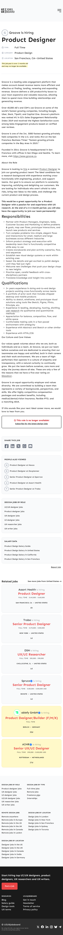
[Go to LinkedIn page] (46, 926)
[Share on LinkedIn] (12, 446)
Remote (24, 694)
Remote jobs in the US (12, 823)
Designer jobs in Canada (13, 851)
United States (45, 58)
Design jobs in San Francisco (41, 823)
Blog (4, 900)
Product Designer (48, 169)
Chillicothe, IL (24, 664)
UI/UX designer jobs (13, 507)
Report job (56, 567)
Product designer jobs (14, 511)
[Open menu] (59, 10)
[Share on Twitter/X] (18, 446)
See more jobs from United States (43, 581)
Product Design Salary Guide (17, 546)
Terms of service (31, 906)
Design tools (8, 906)
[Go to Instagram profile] (51, 927)
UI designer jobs (11, 520)
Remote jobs (32, 792)
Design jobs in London (38, 817)
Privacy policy (30, 909)
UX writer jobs (10, 529)
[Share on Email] (30, 446)
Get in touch (29, 900)
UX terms (6, 909)
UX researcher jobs (13, 524)
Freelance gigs (33, 795)
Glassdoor (7, 376)
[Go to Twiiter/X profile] (38, 927)
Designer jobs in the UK (12, 848)
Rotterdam (24, 757)
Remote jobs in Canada (12, 829)
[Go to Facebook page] (42, 926)
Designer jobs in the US (12, 844)
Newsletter (28, 903)
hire (25, 169)
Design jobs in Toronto (38, 829)
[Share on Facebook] (6, 446)
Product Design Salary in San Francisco (22, 559)
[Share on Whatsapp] (24, 446)
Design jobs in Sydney (38, 826)
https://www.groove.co (24, 156)
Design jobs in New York (39, 820)
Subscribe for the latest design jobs (31, 424)
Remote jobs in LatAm (12, 833)
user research (12, 310)
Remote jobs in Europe (12, 820)
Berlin (26, 727)
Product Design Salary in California (20, 555)
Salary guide (8, 903)
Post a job (9, 886)
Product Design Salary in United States (22, 550)
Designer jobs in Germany (13, 857)
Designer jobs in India (12, 854)
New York (23, 633)
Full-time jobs (33, 789)
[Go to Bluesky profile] (55, 927)
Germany (36, 727)
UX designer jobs (12, 516)
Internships (32, 798)
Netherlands (38, 757)
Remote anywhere (10, 817)
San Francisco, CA (25, 58)
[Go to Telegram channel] (60, 927)
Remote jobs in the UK (12, 826)
